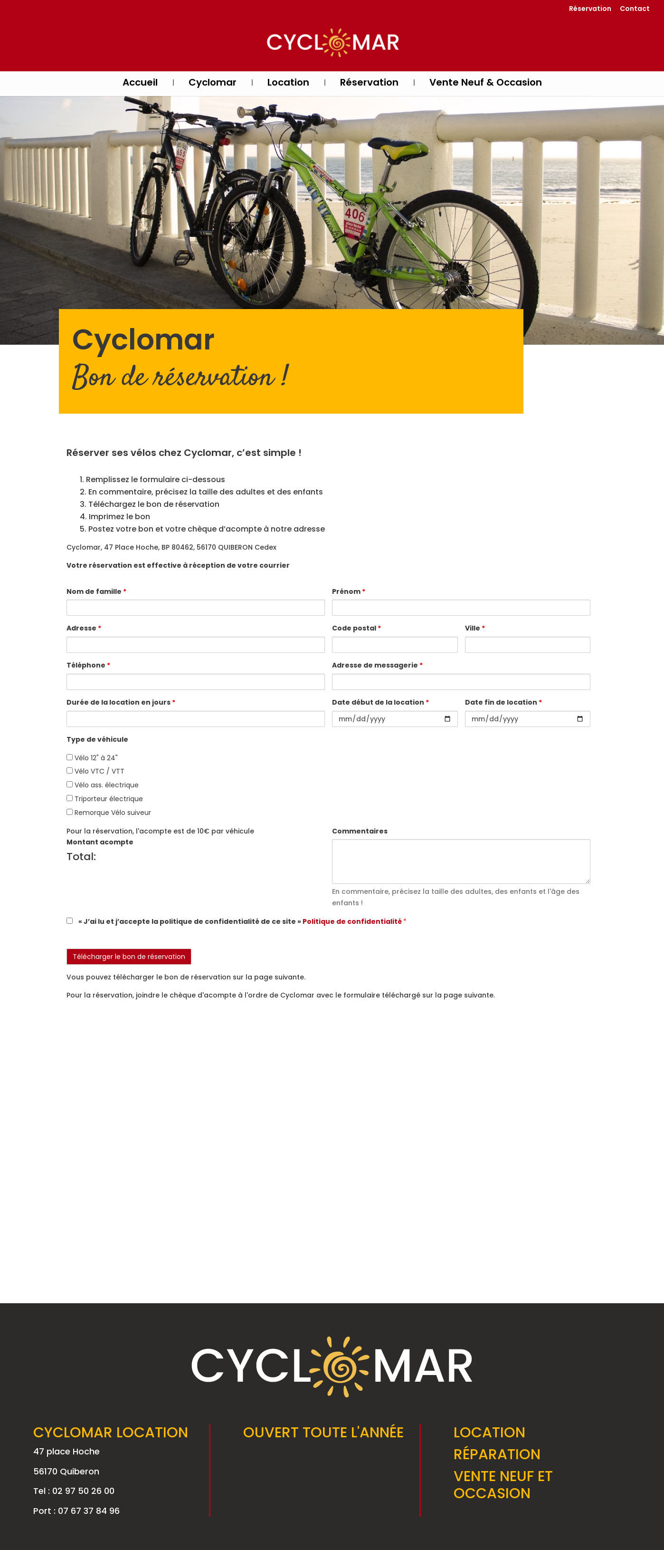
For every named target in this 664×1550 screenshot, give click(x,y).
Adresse (83, 628)
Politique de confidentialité (353, 921)
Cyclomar (213, 84)
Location (288, 84)
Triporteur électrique (104, 799)
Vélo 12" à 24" (92, 758)
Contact (635, 9)
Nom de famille (96, 591)
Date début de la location (380, 702)
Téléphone (88, 665)
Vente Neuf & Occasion (485, 84)
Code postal (356, 628)
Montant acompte (99, 842)
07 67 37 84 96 (89, 1511)
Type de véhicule (97, 739)
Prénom (348, 591)
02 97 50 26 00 (83, 1491)
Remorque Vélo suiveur (108, 812)
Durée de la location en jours (120, 702)
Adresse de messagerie (377, 665)
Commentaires (360, 831)
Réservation (590, 9)
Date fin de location (503, 702)
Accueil (140, 84)
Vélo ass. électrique (102, 785)
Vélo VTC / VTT (95, 771)
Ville (475, 628)
